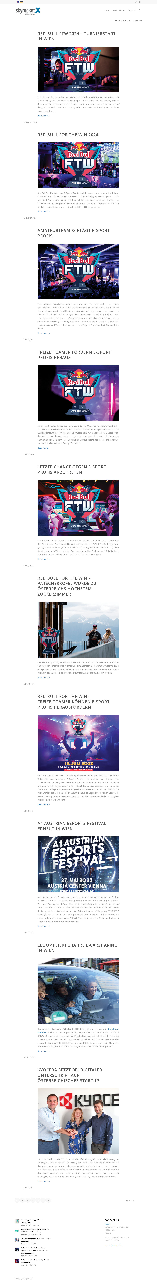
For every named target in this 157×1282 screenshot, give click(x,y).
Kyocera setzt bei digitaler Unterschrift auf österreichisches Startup (70, 1075)
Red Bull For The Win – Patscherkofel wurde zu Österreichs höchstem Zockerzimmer (67, 586)
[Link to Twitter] (136, 2)
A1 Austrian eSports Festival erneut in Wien (72, 826)
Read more (44, 115)
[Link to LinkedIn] (140, 2)
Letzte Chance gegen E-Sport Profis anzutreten (72, 469)
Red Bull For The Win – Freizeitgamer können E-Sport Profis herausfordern (74, 702)
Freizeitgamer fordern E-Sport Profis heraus (74, 354)
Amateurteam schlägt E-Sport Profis (74, 233)
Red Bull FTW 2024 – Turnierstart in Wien (77, 36)
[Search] (139, 10)
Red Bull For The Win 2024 (68, 135)
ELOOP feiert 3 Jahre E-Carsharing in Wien (78, 947)
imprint (107, 1245)
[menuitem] (106, 10)
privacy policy (117, 1245)
